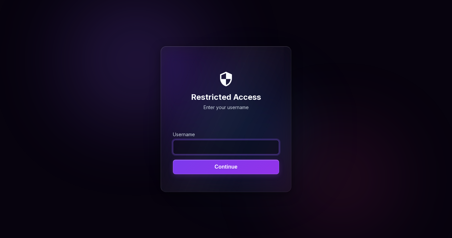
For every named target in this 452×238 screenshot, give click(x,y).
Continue (225, 166)
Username (184, 134)
